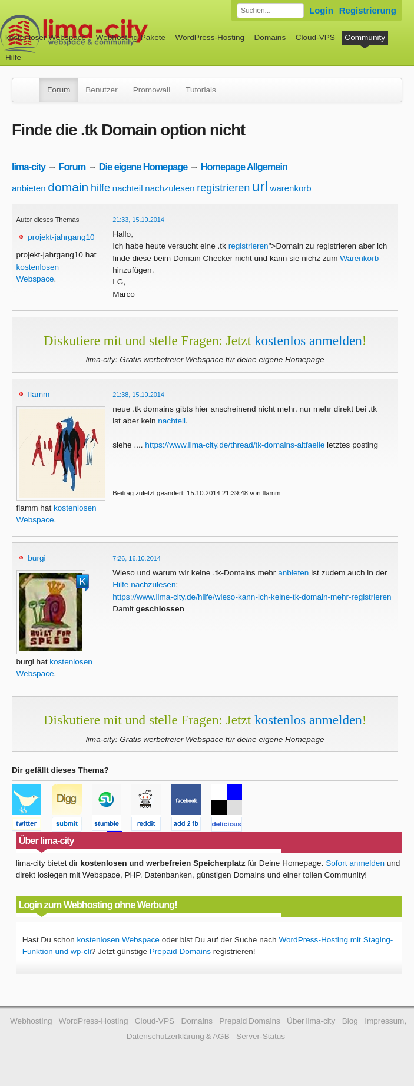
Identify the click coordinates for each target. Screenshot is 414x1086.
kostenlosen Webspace (118, 939)
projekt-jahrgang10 (61, 237)
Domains (270, 37)
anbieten (29, 188)
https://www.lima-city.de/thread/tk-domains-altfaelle (234, 445)
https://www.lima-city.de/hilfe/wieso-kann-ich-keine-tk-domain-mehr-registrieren (251, 596)
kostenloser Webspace (45, 37)
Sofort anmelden (355, 863)
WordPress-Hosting (209, 37)
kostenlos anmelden (308, 340)
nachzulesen (169, 188)
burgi (36, 558)
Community (365, 37)
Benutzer (101, 89)
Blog (350, 1021)
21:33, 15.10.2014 (138, 219)
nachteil (127, 188)
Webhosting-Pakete (130, 37)
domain (68, 187)
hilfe (100, 188)
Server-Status (260, 1036)
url (260, 186)
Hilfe (13, 57)
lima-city (28, 166)
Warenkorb (359, 258)
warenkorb (291, 188)
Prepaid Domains (180, 951)
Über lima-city (311, 1021)
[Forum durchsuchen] (270, 10)
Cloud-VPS (315, 37)
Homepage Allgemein (244, 166)
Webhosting (31, 1021)
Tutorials (201, 89)
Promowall (151, 89)
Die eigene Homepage (143, 166)
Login (321, 10)
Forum (58, 89)
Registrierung (367, 10)
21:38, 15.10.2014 (138, 394)
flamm (38, 394)
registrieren (223, 188)
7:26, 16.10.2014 (136, 558)
